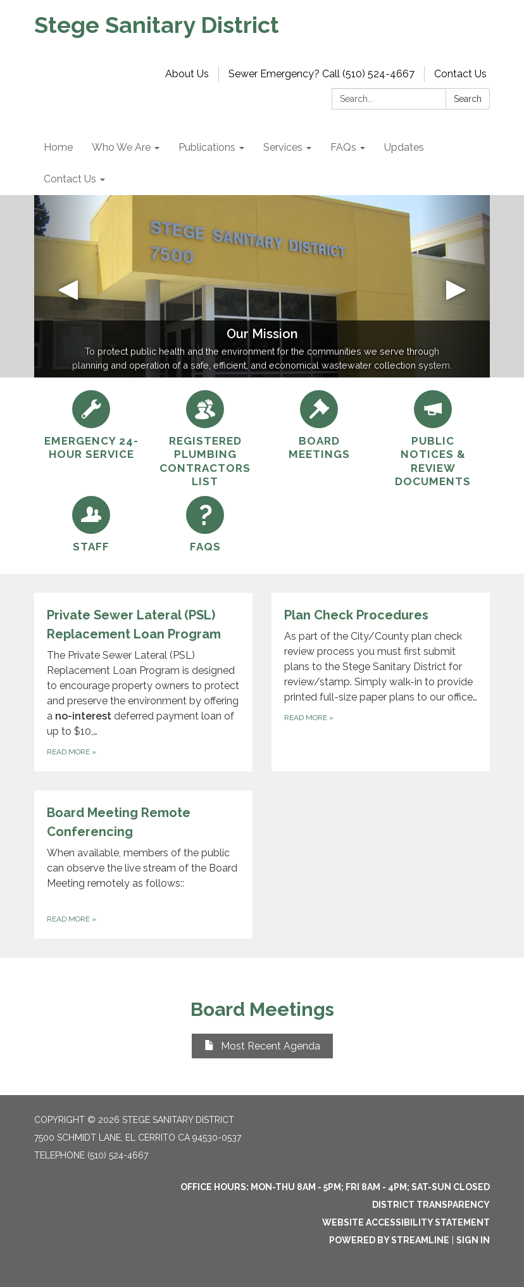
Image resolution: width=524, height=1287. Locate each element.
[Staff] (91, 525)
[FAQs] (205, 525)
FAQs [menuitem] (343, 147)
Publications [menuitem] (206, 147)
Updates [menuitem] (404, 147)
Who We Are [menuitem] (121, 147)
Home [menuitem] (58, 147)
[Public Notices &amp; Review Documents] (433, 439)
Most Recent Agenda (262, 1046)
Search (468, 99)
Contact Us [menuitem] (70, 179)
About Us (187, 74)
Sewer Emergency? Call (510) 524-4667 (321, 74)
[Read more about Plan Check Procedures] (380, 682)
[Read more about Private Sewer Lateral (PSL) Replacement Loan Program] (143, 682)
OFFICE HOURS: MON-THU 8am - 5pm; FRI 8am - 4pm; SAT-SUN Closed (335, 1187)
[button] (68, 286)
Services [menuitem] (283, 147)
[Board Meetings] (319, 426)
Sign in (473, 1240)
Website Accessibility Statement (406, 1222)
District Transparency (431, 1205)
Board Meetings (262, 1009)
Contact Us (460, 74)
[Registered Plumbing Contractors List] (205, 439)
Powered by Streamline (389, 1240)
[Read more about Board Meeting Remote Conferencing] (143, 864)
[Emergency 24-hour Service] (91, 426)
